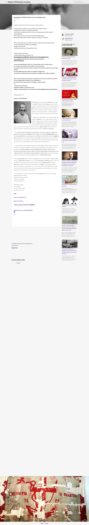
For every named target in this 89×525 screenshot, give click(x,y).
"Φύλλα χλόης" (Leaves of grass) (24, 205)
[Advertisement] (39, 235)
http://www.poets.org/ (18, 201)
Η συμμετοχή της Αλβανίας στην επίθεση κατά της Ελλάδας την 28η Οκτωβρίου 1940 (69, 140)
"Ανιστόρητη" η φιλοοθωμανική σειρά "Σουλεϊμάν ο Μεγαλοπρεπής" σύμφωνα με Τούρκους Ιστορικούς (69, 79)
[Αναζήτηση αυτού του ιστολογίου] (78, 2)
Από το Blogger (44, 523)
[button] (14, 21)
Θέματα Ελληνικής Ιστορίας (19, 2)
